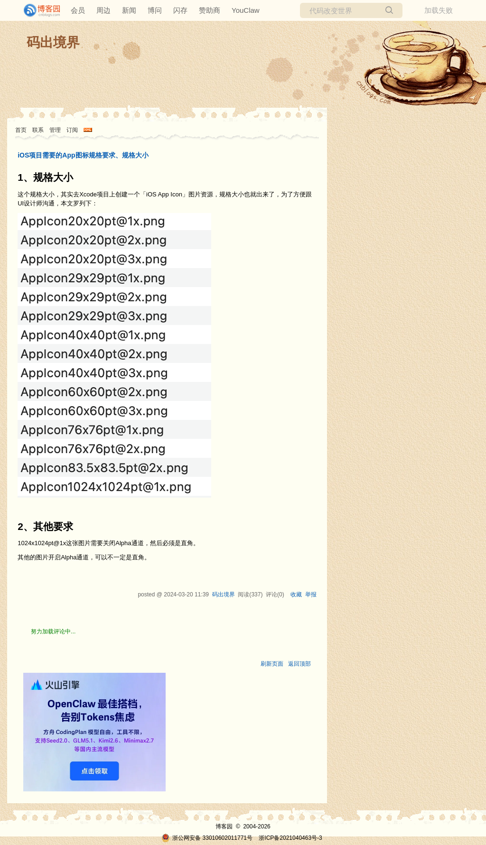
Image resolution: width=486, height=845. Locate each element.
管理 (55, 130)
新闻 (129, 10)
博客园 (224, 826)
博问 (155, 10)
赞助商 (209, 10)
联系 (38, 130)
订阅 (72, 130)
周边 (103, 10)
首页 (21, 130)
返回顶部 (299, 663)
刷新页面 (272, 663)
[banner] (38, 10)
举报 (311, 594)
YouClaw (246, 10)
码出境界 (53, 42)
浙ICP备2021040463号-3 (290, 838)
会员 (78, 10)
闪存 (180, 10)
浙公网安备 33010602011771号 (206, 838)
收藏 (296, 594)
